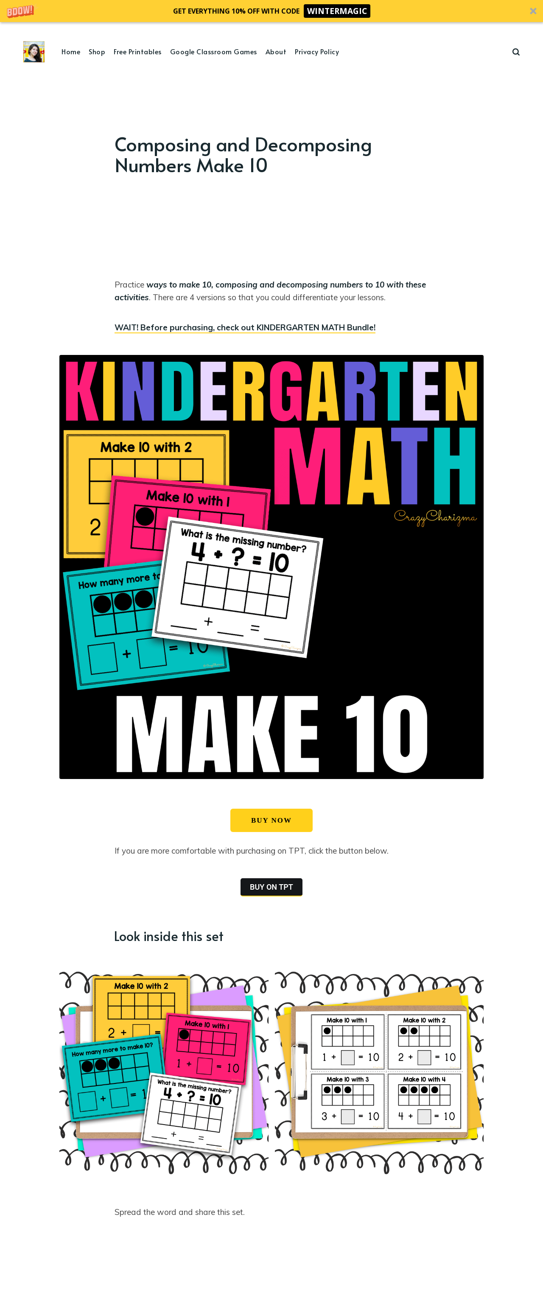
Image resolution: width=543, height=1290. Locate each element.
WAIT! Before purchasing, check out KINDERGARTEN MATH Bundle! (245, 327)
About (276, 51)
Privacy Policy (317, 51)
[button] (271, 11)
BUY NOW (271, 820)
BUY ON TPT (271, 886)
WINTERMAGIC (337, 11)
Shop (97, 51)
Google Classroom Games (213, 51)
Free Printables (138, 51)
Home (71, 51)
